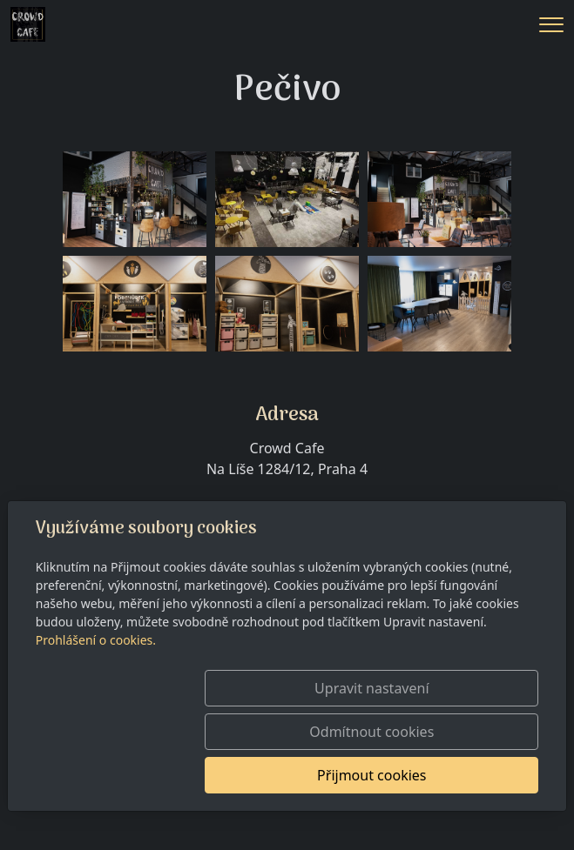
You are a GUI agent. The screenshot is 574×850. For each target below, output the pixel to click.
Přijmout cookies (455, 775)
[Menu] (551, 24)
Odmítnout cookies (455, 731)
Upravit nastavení (281, 731)
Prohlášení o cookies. (96, 683)
